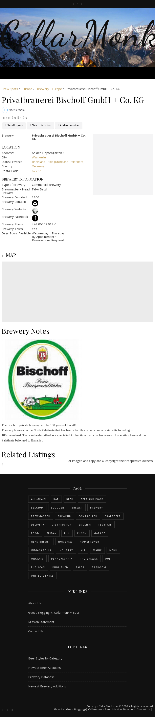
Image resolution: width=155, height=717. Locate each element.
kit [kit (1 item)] (83, 550)
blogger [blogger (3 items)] (57, 507)
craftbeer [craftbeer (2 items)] (113, 516)
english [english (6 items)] (85, 524)
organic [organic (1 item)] (37, 558)
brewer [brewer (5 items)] (77, 507)
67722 (36, 171)
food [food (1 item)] (35, 533)
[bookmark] (12, 710)
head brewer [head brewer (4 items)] (41, 541)
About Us (34, 603)
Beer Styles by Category (45, 658)
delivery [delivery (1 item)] (37, 524)
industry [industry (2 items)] (66, 550)
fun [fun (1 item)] (67, 533)
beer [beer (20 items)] (69, 499)
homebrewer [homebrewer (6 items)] (89, 541)
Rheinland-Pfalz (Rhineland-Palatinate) (58, 162)
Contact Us (36, 631)
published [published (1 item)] (60, 567)
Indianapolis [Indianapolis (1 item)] (41, 550)
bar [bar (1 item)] (56, 499)
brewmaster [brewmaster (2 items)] (40, 516)
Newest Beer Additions (44, 668)
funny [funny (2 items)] (82, 533)
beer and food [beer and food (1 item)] (92, 499)
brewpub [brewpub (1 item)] (64, 516)
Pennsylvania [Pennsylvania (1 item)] (61, 558)
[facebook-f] (73, 3)
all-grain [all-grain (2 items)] (38, 499)
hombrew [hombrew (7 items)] (65, 541)
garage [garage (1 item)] (99, 533)
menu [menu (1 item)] (113, 550)
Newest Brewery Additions (47, 686)
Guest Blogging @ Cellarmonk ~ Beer (54, 612)
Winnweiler (39, 157)
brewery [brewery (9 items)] (96, 507)
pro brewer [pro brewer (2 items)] (89, 558)
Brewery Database (41, 677)
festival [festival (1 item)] (105, 524)
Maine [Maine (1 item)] (97, 550)
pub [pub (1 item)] (108, 558)
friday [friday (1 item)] (52, 533)
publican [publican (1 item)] (38, 567)
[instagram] (78, 3)
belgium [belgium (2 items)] (37, 507)
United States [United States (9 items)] (42, 575)
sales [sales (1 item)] (80, 567)
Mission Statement (41, 622)
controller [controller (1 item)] (88, 516)
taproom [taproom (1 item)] (99, 567)
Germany (38, 166)
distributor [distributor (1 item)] (61, 524)
